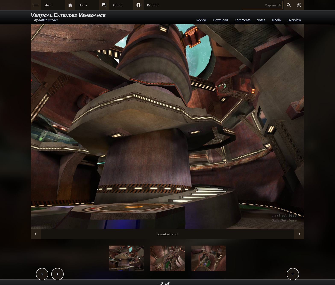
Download (220, 20)
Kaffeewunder (48, 20)
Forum (117, 5)
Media (276, 20)
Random (153, 5)
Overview (294, 20)
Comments (242, 20)
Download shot (167, 234)
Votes (261, 20)
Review (201, 20)
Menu (48, 5)
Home (83, 5)
